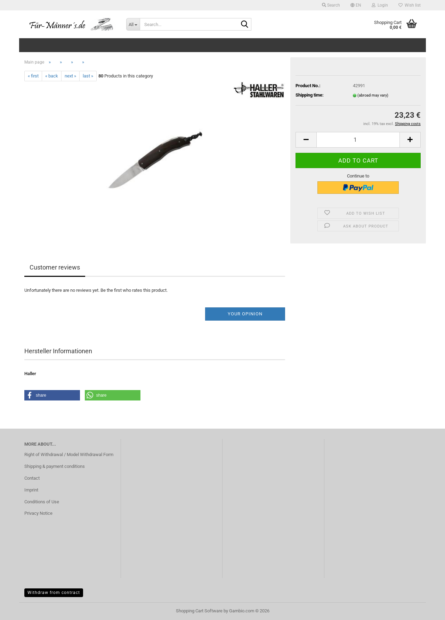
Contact (32, 478)
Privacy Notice (38, 513)
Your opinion (245, 313)
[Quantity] (358, 140)
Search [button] (331, 5)
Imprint (31, 490)
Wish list (409, 5)
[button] (355, 5)
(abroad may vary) (372, 95)
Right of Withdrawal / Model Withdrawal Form (68, 454)
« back (51, 75)
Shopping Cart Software (199, 610)
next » (70, 75)
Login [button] (380, 5)
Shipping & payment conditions (54, 466)
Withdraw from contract (53, 592)
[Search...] (133, 24)
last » (88, 75)
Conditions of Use (41, 501)
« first (33, 75)
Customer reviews (55, 267)
